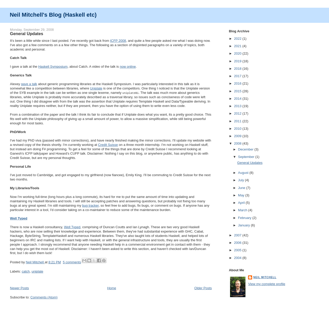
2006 (238, 243)
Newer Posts (19, 288)
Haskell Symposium (53, 66)
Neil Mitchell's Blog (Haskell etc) (53, 15)
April (242, 203)
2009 (238, 136)
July (241, 180)
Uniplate (96, 88)
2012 (238, 113)
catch (26, 271)
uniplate (37, 271)
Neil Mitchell (35, 262)
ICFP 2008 (118, 41)
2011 (238, 121)
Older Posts (203, 288)
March (243, 210)
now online (128, 66)
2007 (238, 235)
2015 (238, 91)
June (242, 188)
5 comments (72, 262)
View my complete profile (266, 284)
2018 (238, 69)
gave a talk (29, 84)
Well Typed (18, 218)
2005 (238, 250)
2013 (238, 106)
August (243, 173)
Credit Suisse (108, 144)
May (241, 195)
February (245, 218)
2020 (238, 53)
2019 (238, 61)
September (246, 157)
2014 (238, 99)
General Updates (26, 33)
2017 (238, 76)
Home (111, 288)
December (246, 149)
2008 (238, 143)
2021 (238, 46)
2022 (238, 39)
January (244, 225)
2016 (238, 83)
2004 (238, 258)
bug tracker (90, 205)
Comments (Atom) (43, 297)
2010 (238, 129)
